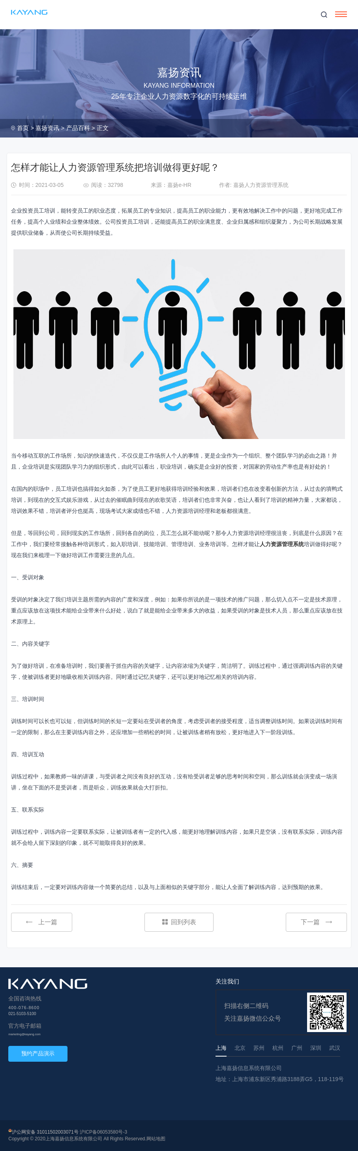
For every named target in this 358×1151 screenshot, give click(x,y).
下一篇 (316, 922)
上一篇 (41, 922)
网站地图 (155, 1139)
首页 (23, 127)
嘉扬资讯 (47, 127)
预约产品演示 (37, 1053)
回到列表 (179, 922)
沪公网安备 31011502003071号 (45, 1132)
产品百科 (78, 127)
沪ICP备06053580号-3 (103, 1132)
